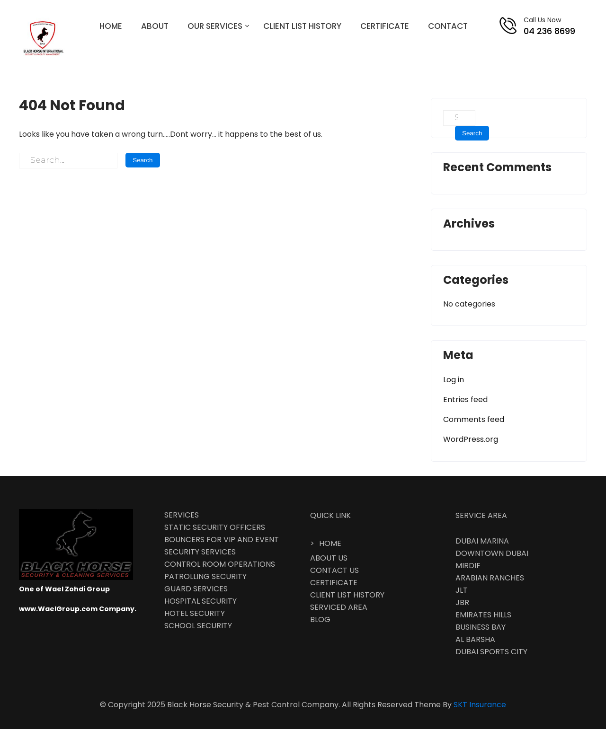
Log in (453, 379)
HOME (110, 26)
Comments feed (473, 419)
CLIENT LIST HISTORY (302, 26)
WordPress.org (470, 439)
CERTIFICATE (384, 26)
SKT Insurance (480, 704)
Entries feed (465, 399)
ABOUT (155, 26)
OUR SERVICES (214, 26)
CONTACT (448, 26)
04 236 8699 (549, 31)
